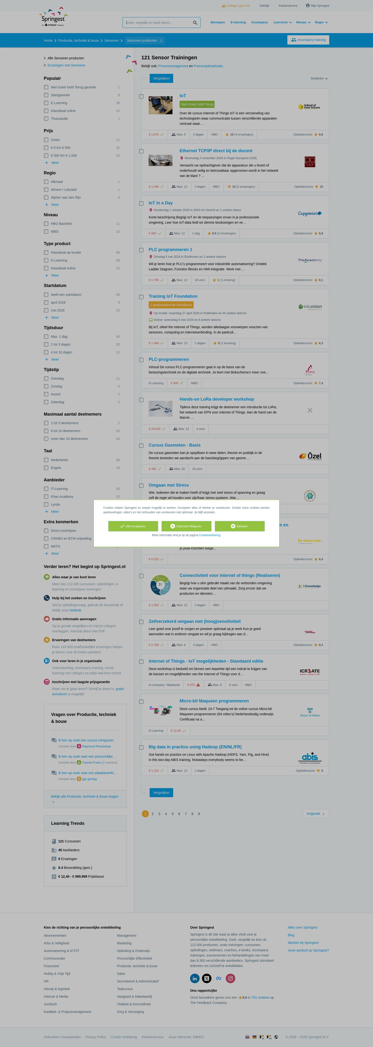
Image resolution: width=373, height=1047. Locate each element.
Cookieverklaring (209, 535)
